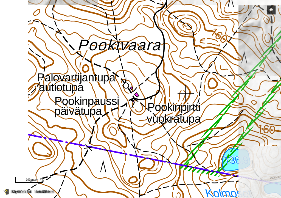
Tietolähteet (44, 191)
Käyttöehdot (21, 191)
